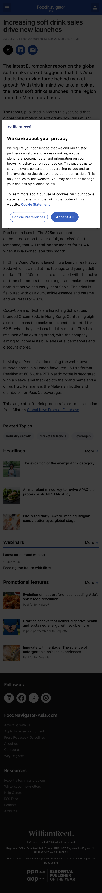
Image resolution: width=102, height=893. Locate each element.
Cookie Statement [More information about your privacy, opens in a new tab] (35, 204)
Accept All (65, 217)
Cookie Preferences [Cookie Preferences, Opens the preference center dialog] (28, 217)
